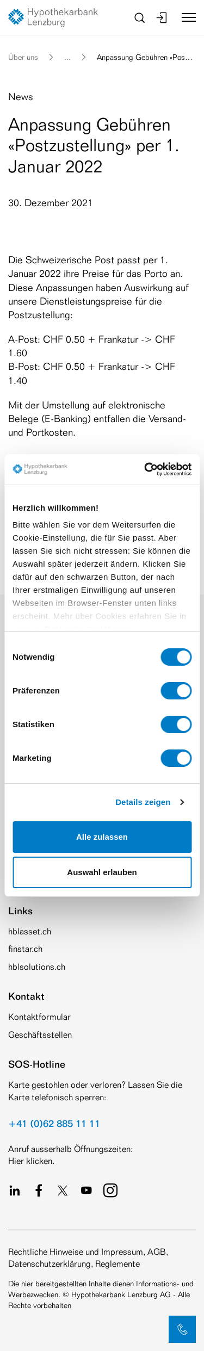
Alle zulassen (102, 836)
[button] (182, 1329)
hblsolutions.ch (36, 967)
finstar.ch (25, 949)
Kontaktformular (39, 1017)
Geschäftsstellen (40, 1035)
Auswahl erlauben (102, 872)
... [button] (67, 56)
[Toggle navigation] (185, 17)
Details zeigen (142, 802)
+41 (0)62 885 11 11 (54, 1123)
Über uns (23, 56)
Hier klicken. (31, 1161)
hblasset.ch (29, 931)
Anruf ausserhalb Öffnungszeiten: (70, 1149)
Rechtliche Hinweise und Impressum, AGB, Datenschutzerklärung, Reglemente (88, 1258)
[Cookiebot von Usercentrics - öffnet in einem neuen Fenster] (145, 469)
